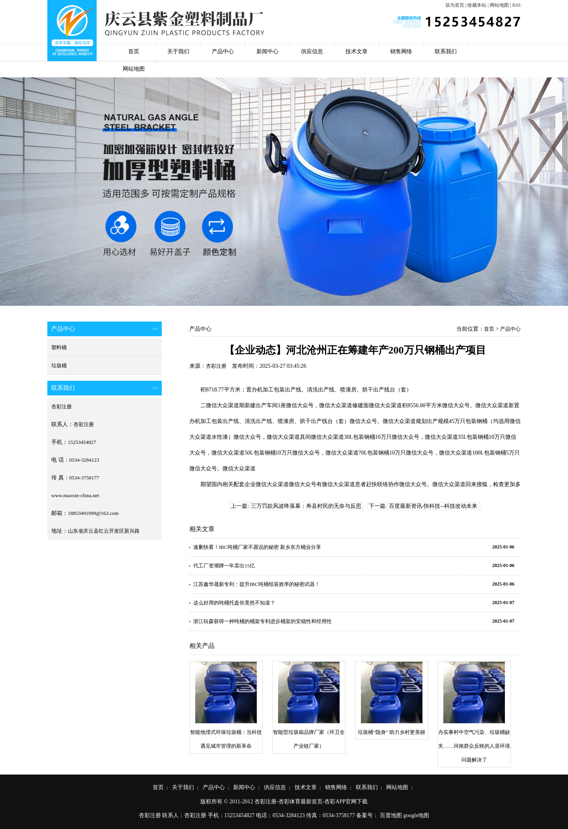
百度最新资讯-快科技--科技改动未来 (433, 506)
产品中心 (223, 51)
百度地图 (391, 815)
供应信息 (312, 51)
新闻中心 (267, 51)
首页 (133, 51)
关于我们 (178, 51)
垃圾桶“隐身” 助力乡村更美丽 (391, 732)
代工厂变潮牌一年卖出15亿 (224, 566)
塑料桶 (59, 347)
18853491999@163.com (93, 513)
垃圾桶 (59, 366)
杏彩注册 (61, 407)
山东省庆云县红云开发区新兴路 (104, 531)
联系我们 (446, 51)
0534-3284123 (84, 460)
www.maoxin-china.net (75, 495)
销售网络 (401, 51)
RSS (516, 5)
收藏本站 (476, 5)
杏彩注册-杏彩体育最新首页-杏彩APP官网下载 (311, 802)
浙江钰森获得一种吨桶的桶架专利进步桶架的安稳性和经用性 (262, 621)
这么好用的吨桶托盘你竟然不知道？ (234, 603)
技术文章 (357, 51)
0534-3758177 (84, 478)
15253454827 (82, 442)
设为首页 (454, 5)
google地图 (416, 815)
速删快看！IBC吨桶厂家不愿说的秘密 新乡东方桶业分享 (257, 547)
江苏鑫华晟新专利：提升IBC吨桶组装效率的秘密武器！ (256, 584)
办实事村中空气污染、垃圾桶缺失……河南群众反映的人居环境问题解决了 (474, 746)
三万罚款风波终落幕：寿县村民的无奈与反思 (306, 506)
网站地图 (499, 5)
